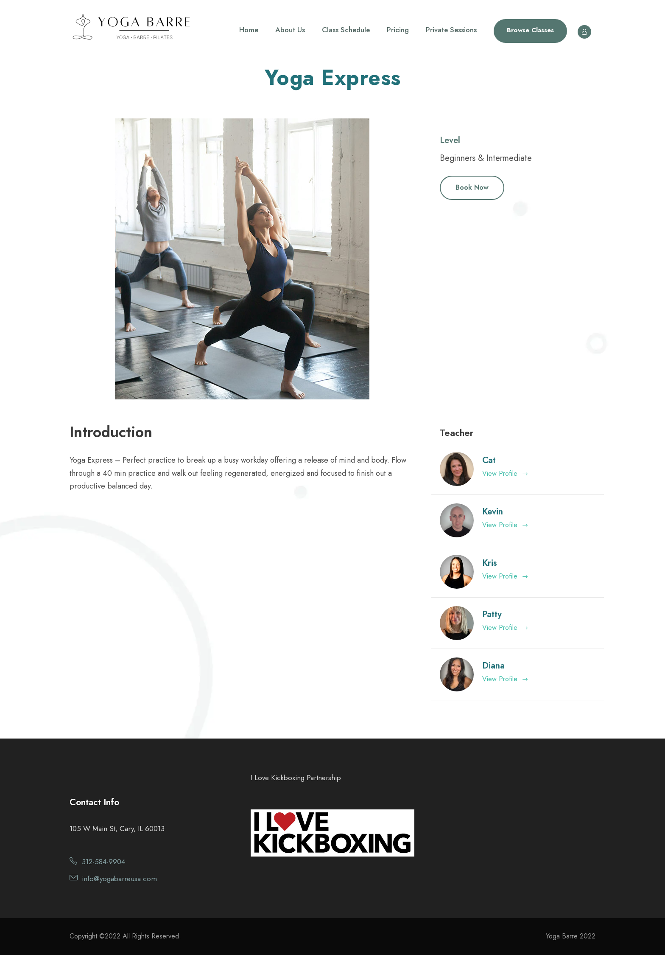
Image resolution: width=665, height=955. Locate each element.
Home (248, 30)
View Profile (505, 473)
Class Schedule (346, 30)
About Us (290, 30)
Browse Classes (530, 30)
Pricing (398, 30)
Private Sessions (451, 30)
